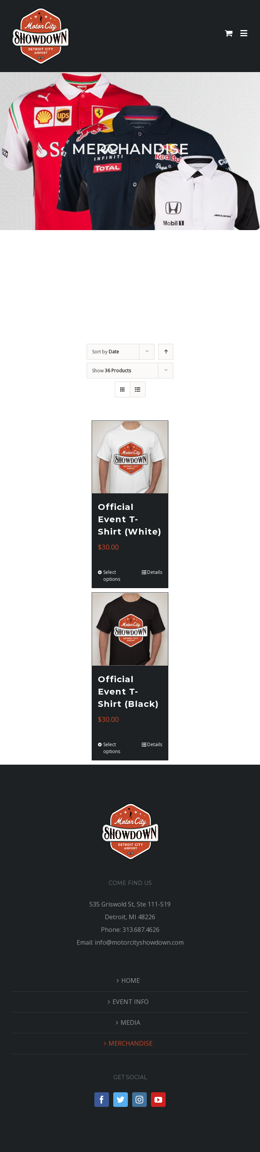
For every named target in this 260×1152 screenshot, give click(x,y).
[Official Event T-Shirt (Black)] (130, 629)
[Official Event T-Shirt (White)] (130, 457)
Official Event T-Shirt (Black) (128, 691)
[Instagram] (139, 1099)
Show (111, 370)
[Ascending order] (165, 352)
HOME (130, 980)
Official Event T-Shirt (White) (129, 519)
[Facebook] (101, 1099)
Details (154, 572)
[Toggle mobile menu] (244, 33)
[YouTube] (158, 1099)
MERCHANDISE (131, 1043)
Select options (111, 575)
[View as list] (137, 389)
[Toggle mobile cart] (229, 33)
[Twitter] (120, 1099)
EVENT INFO (130, 1001)
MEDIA (130, 1022)
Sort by (105, 351)
